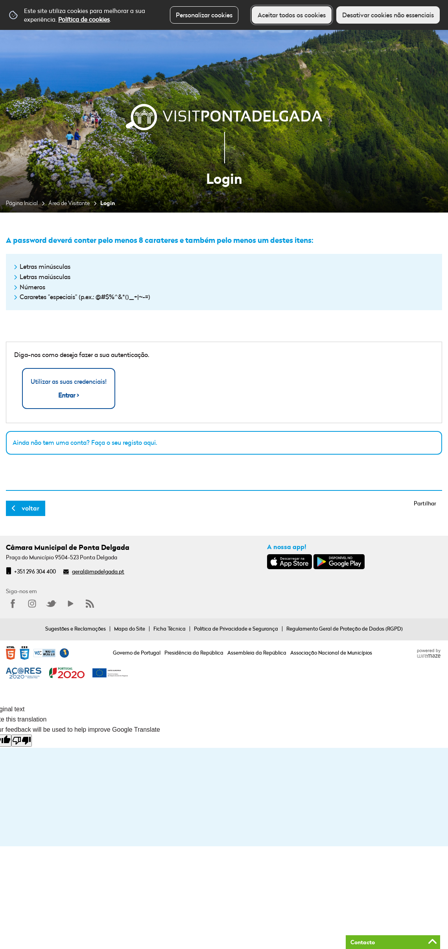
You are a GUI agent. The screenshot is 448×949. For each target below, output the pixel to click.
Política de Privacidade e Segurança (236, 628)
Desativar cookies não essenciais (388, 15)
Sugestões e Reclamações (75, 628)
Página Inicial (22, 203)
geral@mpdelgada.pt (98, 571)
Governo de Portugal (136, 652)
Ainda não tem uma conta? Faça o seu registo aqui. (85, 442)
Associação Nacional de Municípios (331, 652)
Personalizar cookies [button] (204, 15)
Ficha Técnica (169, 628)
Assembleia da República (256, 652)
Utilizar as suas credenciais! (69, 388)
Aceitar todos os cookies (292, 15)
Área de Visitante (69, 203)
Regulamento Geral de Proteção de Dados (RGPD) (344, 628)
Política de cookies (84, 19)
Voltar (30, 508)
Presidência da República (193, 652)
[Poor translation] (21, 740)
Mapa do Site (129, 628)
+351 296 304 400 (35, 571)
